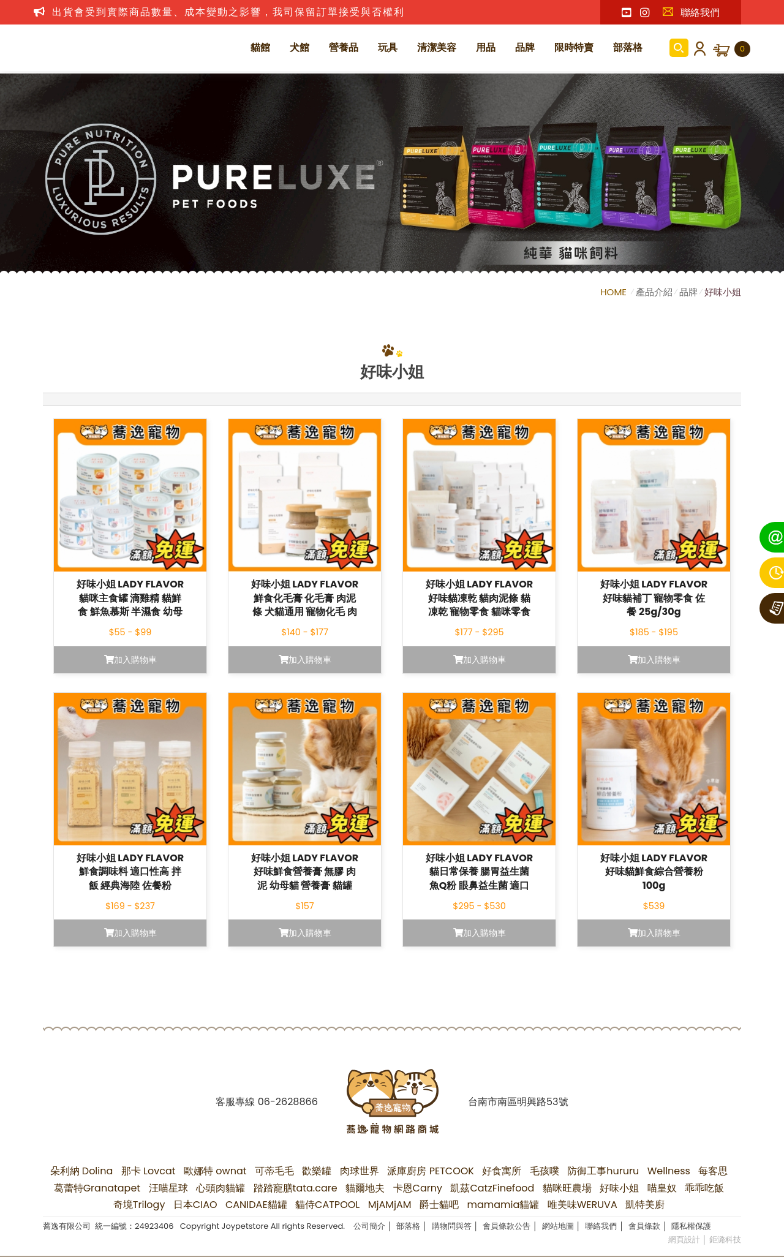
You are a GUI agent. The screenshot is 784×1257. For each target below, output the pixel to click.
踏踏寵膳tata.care (295, 1188)
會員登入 (697, 48)
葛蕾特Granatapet (97, 1188)
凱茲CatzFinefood (492, 1188)
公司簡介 (369, 1226)
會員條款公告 (506, 1226)
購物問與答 (452, 1226)
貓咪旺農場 (567, 1188)
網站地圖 (558, 1226)
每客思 (713, 1171)
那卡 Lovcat (148, 1171)
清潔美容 (436, 47)
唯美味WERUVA (582, 1205)
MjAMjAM (390, 1205)
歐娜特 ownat (215, 1171)
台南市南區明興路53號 (518, 1102)
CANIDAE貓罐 (256, 1205)
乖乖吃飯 (704, 1188)
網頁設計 (684, 1239)
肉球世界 (359, 1171)
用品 (486, 47)
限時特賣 (574, 47)
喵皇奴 (662, 1188)
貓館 (260, 47)
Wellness (668, 1171)
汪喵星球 (168, 1188)
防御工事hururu (603, 1171)
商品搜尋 (678, 48)
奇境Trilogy (139, 1205)
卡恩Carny (417, 1188)
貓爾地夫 (365, 1188)
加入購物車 (130, 660)
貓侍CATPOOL (327, 1205)
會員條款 (644, 1226)
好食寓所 (501, 1171)
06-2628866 (288, 1102)
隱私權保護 (691, 1226)
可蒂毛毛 (274, 1171)
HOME (614, 291)
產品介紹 (654, 291)
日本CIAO (195, 1205)
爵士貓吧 (439, 1205)
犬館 (299, 47)
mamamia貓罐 (503, 1205)
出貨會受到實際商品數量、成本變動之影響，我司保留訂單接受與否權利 (228, 12)
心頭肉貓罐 (220, 1188)
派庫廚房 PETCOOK (430, 1171)
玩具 (388, 47)
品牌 (525, 47)
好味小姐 (722, 291)
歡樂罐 (316, 1171)
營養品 (343, 47)
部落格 (628, 47)
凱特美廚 (645, 1205)
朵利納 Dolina (81, 1171)
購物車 (742, 49)
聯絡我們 (691, 13)
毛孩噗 (544, 1171)
